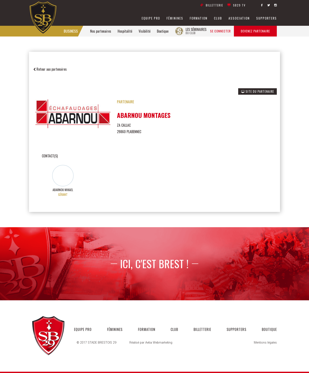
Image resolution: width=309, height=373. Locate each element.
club (218, 18)
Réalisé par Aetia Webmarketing (150, 342)
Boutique (162, 31)
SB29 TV (236, 5)
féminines (175, 18)
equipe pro (151, 18)
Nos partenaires (100, 31)
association (239, 18)
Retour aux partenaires (50, 69)
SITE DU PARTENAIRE (257, 91)
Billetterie (211, 5)
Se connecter (220, 31)
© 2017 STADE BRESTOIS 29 (96, 342)
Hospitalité (125, 31)
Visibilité (144, 31)
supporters (266, 18)
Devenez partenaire (255, 31)
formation (199, 18)
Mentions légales (265, 342)
